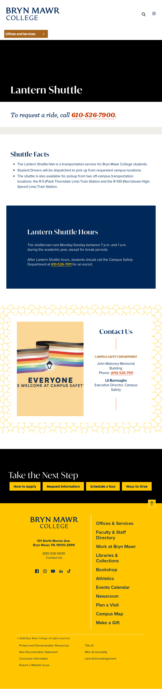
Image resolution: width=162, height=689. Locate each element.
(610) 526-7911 (122, 373)
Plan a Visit (107, 604)
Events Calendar (113, 587)
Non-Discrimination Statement (38, 652)
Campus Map (109, 613)
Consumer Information (33, 658)
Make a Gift (108, 622)
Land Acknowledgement (100, 658)
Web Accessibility (96, 652)
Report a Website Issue (34, 665)
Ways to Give (136, 486)
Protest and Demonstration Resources (44, 645)
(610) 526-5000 (54, 553)
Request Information (63, 486)
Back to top (152, 503)
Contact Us (54, 557)
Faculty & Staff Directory (111, 535)
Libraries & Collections (107, 558)
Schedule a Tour (103, 486)
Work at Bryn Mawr (116, 546)
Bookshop (106, 569)
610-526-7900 (93, 115)
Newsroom (107, 596)
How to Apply (25, 486)
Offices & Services (114, 523)
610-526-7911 (61, 264)
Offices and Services (20, 34)
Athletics (105, 578)
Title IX (89, 645)
